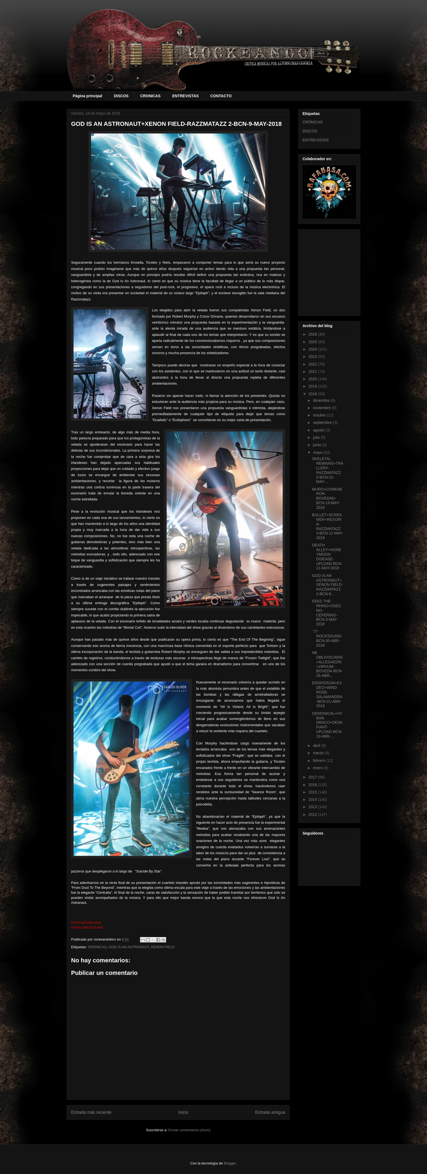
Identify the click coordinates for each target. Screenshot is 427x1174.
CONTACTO (220, 96)
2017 (313, 777)
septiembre (323, 422)
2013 (313, 807)
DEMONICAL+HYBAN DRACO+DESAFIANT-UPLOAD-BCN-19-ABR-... (327, 724)
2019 (313, 386)
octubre (320, 415)
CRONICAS (150, 96)
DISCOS (121, 96)
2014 (313, 799)
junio (317, 445)
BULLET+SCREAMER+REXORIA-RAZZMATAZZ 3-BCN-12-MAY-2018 (327, 526)
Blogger (230, 1163)
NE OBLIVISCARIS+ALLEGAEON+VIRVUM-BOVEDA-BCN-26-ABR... (327, 664)
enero (318, 768)
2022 (313, 364)
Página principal (87, 96)
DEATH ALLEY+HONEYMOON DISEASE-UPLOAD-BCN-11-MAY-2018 (327, 556)
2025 (313, 342)
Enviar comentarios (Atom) (189, 1130)
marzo (319, 753)
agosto (319, 430)
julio (317, 437)
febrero (319, 760)
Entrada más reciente (91, 1112)
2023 (313, 356)
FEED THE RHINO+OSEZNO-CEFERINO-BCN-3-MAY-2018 (326, 612)
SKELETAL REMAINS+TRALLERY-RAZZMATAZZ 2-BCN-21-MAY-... (327, 470)
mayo (318, 452)
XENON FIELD (163, 947)
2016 (313, 785)
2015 (313, 792)
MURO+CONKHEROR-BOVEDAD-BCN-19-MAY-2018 (327, 498)
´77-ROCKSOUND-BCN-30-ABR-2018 (327, 638)
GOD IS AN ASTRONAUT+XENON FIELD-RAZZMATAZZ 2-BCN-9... (327, 584)
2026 (313, 334)
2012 (313, 814)
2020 (313, 379)
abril (317, 745)
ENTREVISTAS (185, 96)
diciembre (322, 400)
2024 (313, 349)
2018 (313, 394)
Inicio (183, 1112)
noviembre (322, 408)
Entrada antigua (270, 1112)
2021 (313, 371)
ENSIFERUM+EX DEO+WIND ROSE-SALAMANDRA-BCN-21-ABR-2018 (327, 694)
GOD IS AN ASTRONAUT (128, 947)
